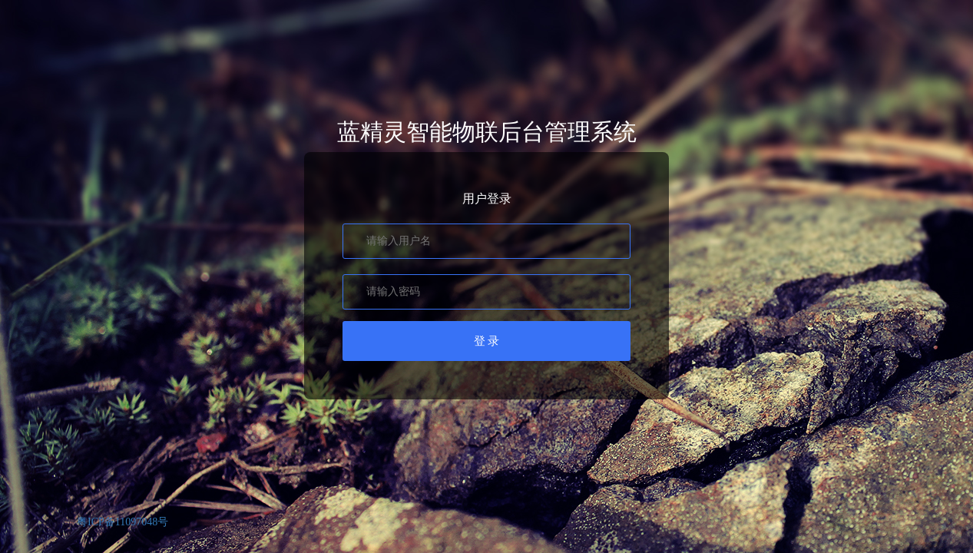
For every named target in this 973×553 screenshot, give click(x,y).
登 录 (487, 341)
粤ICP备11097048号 (122, 522)
